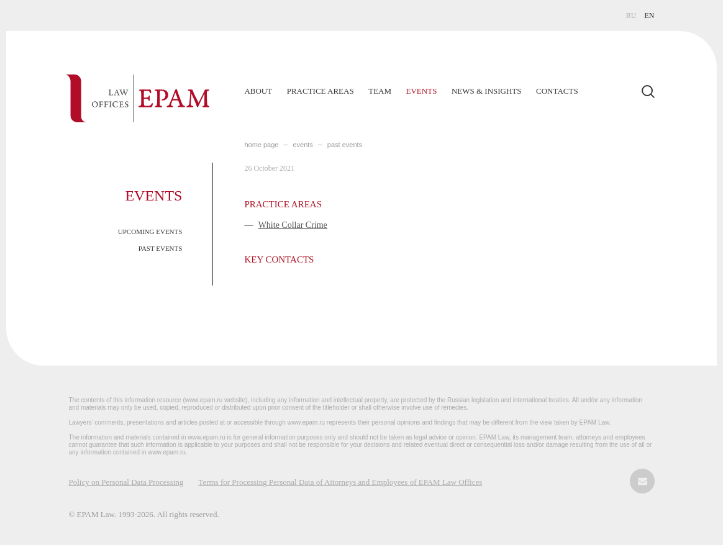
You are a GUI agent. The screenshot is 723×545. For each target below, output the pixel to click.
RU (631, 15)
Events (421, 91)
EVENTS (302, 144)
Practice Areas (320, 91)
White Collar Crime (292, 225)
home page (261, 144)
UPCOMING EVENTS (150, 231)
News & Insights (487, 91)
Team (379, 91)
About (258, 91)
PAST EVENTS (161, 248)
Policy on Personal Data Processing (125, 482)
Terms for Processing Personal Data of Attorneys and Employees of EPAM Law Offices (340, 482)
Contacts (557, 91)
